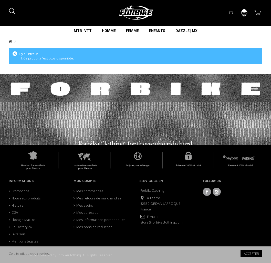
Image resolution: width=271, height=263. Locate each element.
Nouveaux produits (26, 198)
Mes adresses (87, 212)
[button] (83, 31)
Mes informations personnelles (101, 220)
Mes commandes (89, 191)
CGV (15, 212)
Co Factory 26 (22, 227)
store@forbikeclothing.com (161, 222)
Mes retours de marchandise (98, 198)
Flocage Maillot (23, 220)
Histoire (18, 205)
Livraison (18, 234)
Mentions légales (25, 241)
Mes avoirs (84, 205)
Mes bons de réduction (94, 227)
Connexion (244, 13)
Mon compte (85, 181)
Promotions (20, 191)
